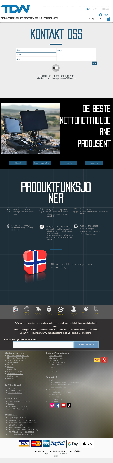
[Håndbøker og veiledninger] (42, 163)
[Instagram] (52, 405)
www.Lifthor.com (58, 394)
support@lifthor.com (68, 78)
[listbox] (94, 18)
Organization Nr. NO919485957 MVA (22, 420)
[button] (108, 18)
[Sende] (94, 63)
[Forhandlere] (68, 163)
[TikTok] (69, 405)
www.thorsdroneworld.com (61, 392)
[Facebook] (57, 405)
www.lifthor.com (39, 451)
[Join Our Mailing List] (86, 344)
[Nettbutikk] (18, 163)
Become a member (16, 390)
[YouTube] (63, 405)
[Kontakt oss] (94, 163)
